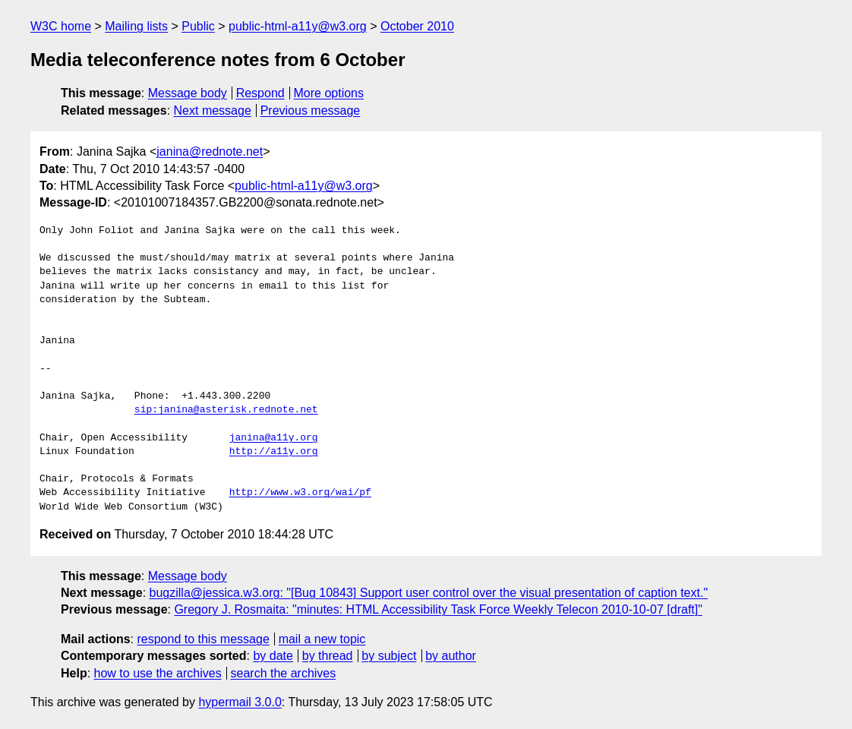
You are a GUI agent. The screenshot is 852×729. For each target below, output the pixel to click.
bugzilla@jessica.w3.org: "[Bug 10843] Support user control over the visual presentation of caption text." (429, 592)
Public (198, 26)
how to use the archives (158, 673)
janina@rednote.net (209, 151)
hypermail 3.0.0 (239, 702)
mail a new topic (322, 639)
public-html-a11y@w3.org (298, 26)
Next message (212, 110)
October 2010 (417, 26)
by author (450, 655)
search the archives (283, 673)
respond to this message (203, 639)
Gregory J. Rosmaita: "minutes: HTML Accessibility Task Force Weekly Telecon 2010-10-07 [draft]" (438, 609)
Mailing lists (136, 26)
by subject (388, 655)
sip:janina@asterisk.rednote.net (226, 410)
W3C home (60, 26)
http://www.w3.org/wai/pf (300, 493)
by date (272, 655)
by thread (327, 655)
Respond (260, 93)
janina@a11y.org (273, 438)
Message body (187, 93)
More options (329, 93)
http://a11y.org (273, 452)
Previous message (310, 110)
